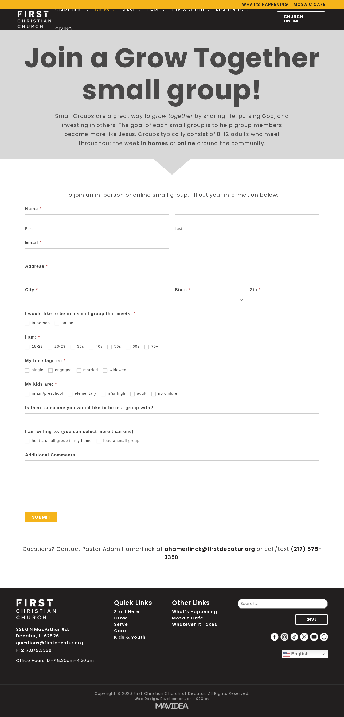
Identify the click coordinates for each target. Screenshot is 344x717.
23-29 (57, 346)
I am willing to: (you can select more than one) (79, 431)
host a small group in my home (58, 441)
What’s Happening (194, 612)
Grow (105, 10)
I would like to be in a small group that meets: (80, 313)
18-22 (34, 346)
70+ (151, 346)
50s (114, 346)
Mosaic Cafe (309, 4)
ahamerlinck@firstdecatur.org (210, 549)
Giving (63, 29)
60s (133, 346)
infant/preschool (44, 393)
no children (165, 393)
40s (96, 346)
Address (36, 266)
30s (77, 346)
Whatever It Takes (194, 624)
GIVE (311, 619)
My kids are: (41, 384)
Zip (255, 290)
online (64, 323)
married (87, 370)
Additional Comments (50, 455)
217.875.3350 (36, 650)
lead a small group (118, 441)
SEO (200, 698)
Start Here (72, 10)
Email (33, 242)
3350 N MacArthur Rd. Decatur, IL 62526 (42, 632)
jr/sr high (113, 393)
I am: (32, 337)
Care (156, 10)
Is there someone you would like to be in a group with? (89, 407)
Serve (132, 10)
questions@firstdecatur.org (49, 643)
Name (33, 209)
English (296, 654)
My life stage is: (45, 360)
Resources (232, 10)
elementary (82, 393)
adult (138, 393)
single (34, 370)
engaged (60, 370)
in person (37, 323)
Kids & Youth (190, 10)
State (182, 290)
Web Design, (147, 698)
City (31, 290)
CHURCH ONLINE (293, 19)
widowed (115, 370)
